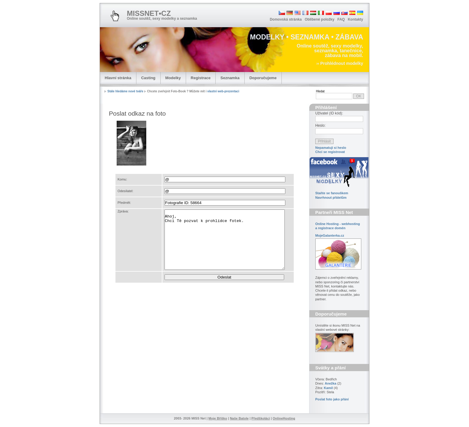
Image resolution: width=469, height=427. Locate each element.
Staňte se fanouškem (331, 193)
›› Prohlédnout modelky (339, 63)
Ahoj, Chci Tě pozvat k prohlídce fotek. (225, 239)
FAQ (341, 19)
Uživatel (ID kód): (329, 113)
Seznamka (230, 78)
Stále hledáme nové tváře (125, 91)
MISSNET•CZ (149, 13)
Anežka (330, 383)
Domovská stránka (286, 19)
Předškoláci (261, 418)
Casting (148, 78)
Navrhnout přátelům (331, 197)
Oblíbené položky (319, 19)
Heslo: (320, 125)
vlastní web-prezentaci (223, 91)
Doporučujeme (263, 78)
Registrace (201, 78)
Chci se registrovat (330, 152)
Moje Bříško (217, 418)
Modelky (173, 78)
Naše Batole (239, 418)
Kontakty (355, 19)
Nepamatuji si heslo (330, 147)
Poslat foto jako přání (332, 399)
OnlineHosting (284, 418)
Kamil (328, 388)
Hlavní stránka (118, 78)
